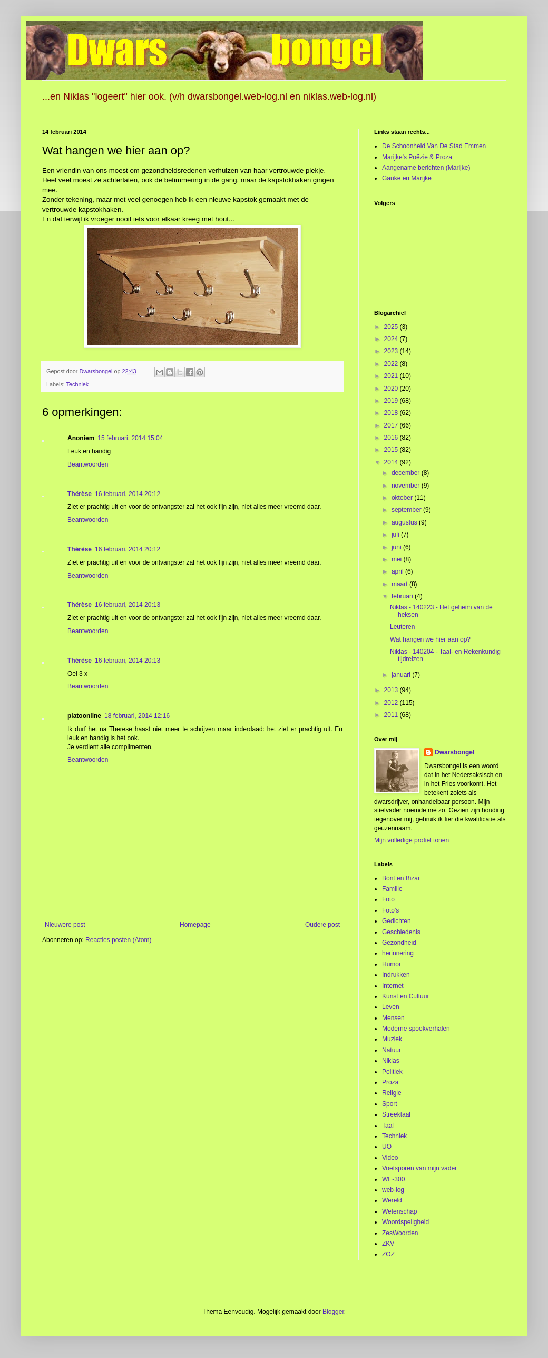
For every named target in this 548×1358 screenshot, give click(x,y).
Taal (388, 1125)
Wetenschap (399, 1211)
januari (402, 674)
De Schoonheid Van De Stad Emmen (434, 146)
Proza (390, 1082)
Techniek (77, 384)
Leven (390, 1007)
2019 (392, 400)
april (398, 571)
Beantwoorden (87, 464)
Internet (393, 986)
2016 (392, 437)
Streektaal (396, 1114)
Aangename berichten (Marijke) (426, 167)
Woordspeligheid (405, 1222)
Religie (392, 1093)
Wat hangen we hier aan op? (430, 639)
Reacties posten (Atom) (118, 940)
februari (403, 596)
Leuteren (402, 626)
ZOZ (388, 1254)
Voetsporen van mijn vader (419, 1168)
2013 (392, 690)
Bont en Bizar (401, 878)
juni (397, 547)
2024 (392, 339)
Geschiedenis (401, 932)
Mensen (393, 1018)
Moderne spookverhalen (416, 1028)
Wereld (392, 1200)
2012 (392, 702)
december (407, 473)
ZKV (388, 1243)
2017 (392, 425)
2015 (392, 449)
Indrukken (396, 974)
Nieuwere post (65, 924)
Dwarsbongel (454, 752)
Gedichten (396, 921)
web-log (393, 1190)
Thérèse (79, 494)
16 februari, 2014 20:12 (127, 494)
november (407, 485)
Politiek (392, 1071)
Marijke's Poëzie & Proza (417, 157)
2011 (392, 715)
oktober (403, 497)
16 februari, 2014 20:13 (127, 604)
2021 (392, 376)
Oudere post (322, 924)
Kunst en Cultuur (405, 996)
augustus (405, 522)
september (407, 509)
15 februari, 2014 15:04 (130, 438)
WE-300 (393, 1179)
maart (400, 584)
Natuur (391, 1050)
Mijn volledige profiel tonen (411, 840)
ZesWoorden (400, 1233)
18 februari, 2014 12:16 (137, 716)
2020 (392, 388)
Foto (388, 899)
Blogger (333, 1311)
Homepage (195, 924)
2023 (392, 351)
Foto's (390, 910)
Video (390, 1157)
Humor (391, 964)
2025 (392, 327)
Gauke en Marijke (407, 178)
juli (396, 534)
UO (387, 1146)
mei (398, 559)
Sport (389, 1104)
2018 (392, 412)
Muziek (392, 1039)
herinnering (398, 953)
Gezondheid (399, 942)
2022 (392, 363)
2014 (392, 462)
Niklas (390, 1060)
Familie (392, 889)
